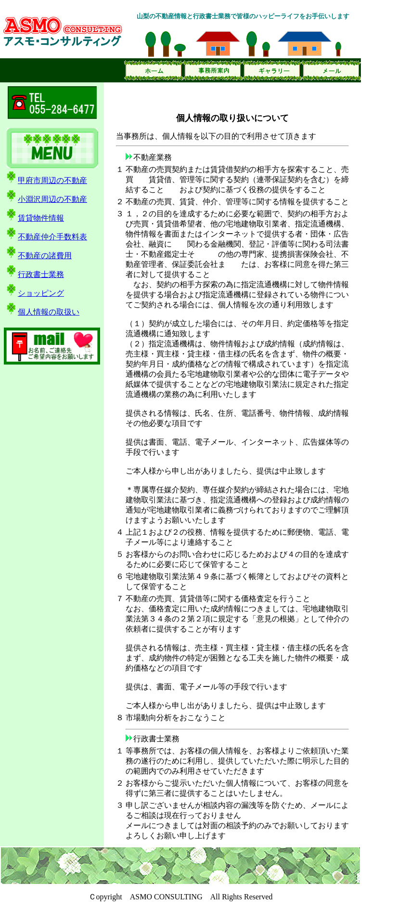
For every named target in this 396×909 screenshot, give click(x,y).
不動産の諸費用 (38, 255)
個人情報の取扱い (42, 312)
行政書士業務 (34, 274)
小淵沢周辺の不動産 (46, 199)
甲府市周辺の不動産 (46, 180)
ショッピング (34, 293)
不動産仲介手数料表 (46, 237)
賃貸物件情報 (34, 218)
